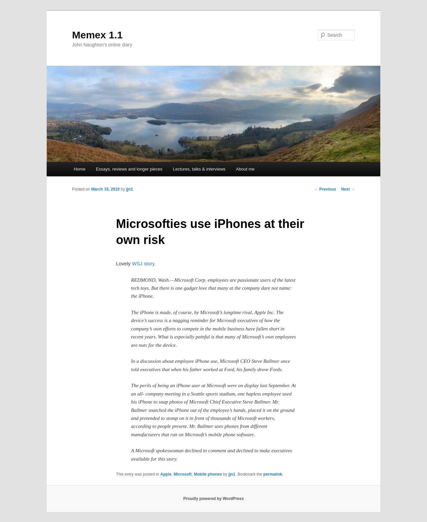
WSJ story (143, 263)
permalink (272, 474)
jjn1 (129, 189)
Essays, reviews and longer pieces (129, 169)
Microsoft (183, 474)
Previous (325, 189)
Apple (165, 474)
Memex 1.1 (97, 34)
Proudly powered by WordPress (213, 498)
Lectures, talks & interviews (199, 169)
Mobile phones (208, 474)
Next (348, 189)
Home (79, 169)
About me (245, 169)
